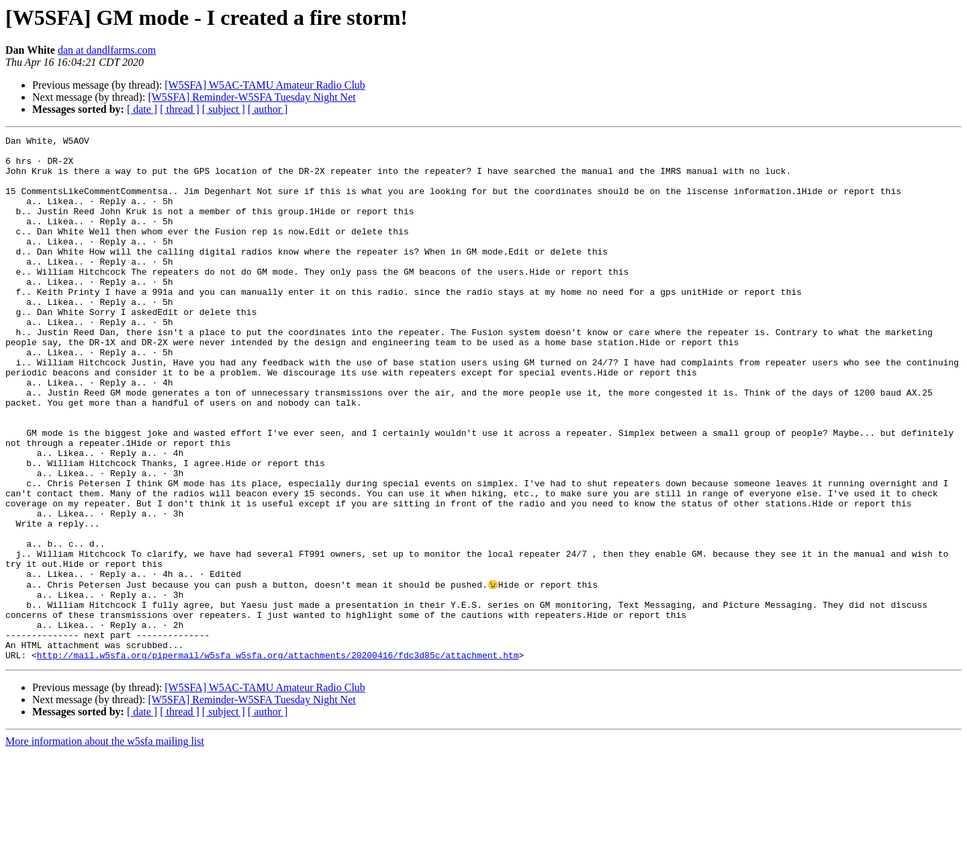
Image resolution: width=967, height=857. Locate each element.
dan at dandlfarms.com (107, 50)
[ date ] (142, 109)
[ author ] (268, 109)
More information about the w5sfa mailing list (104, 845)
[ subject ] (223, 109)
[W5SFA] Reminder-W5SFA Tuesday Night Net (251, 97)
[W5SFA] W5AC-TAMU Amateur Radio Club (265, 85)
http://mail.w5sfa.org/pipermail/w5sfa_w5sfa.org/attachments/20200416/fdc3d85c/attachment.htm (278, 759)
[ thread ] (179, 109)
